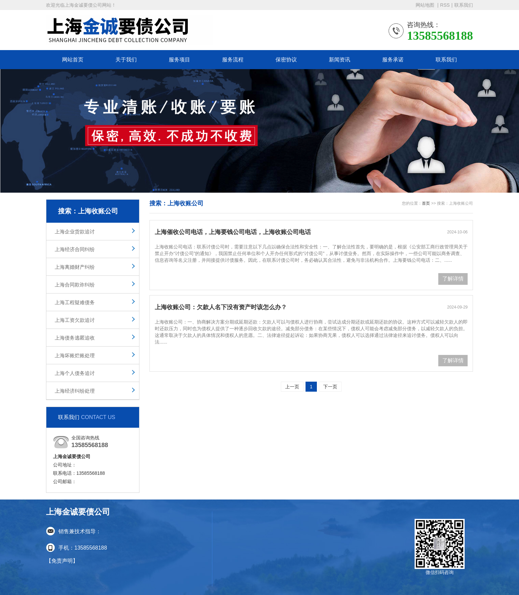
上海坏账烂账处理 (75, 355)
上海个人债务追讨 (75, 373)
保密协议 (286, 59)
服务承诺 (393, 59)
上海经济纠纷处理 (75, 391)
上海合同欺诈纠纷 (75, 284)
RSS (445, 5)
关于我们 (126, 59)
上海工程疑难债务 (75, 302)
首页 (426, 203)
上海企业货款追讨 (75, 231)
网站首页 (72, 59)
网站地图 (426, 5)
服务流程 (232, 59)
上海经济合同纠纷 (75, 249)
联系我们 (463, 5)
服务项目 (179, 59)
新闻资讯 (339, 59)
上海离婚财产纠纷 (75, 267)
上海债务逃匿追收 (75, 338)
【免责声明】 (62, 561)
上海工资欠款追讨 (75, 320)
